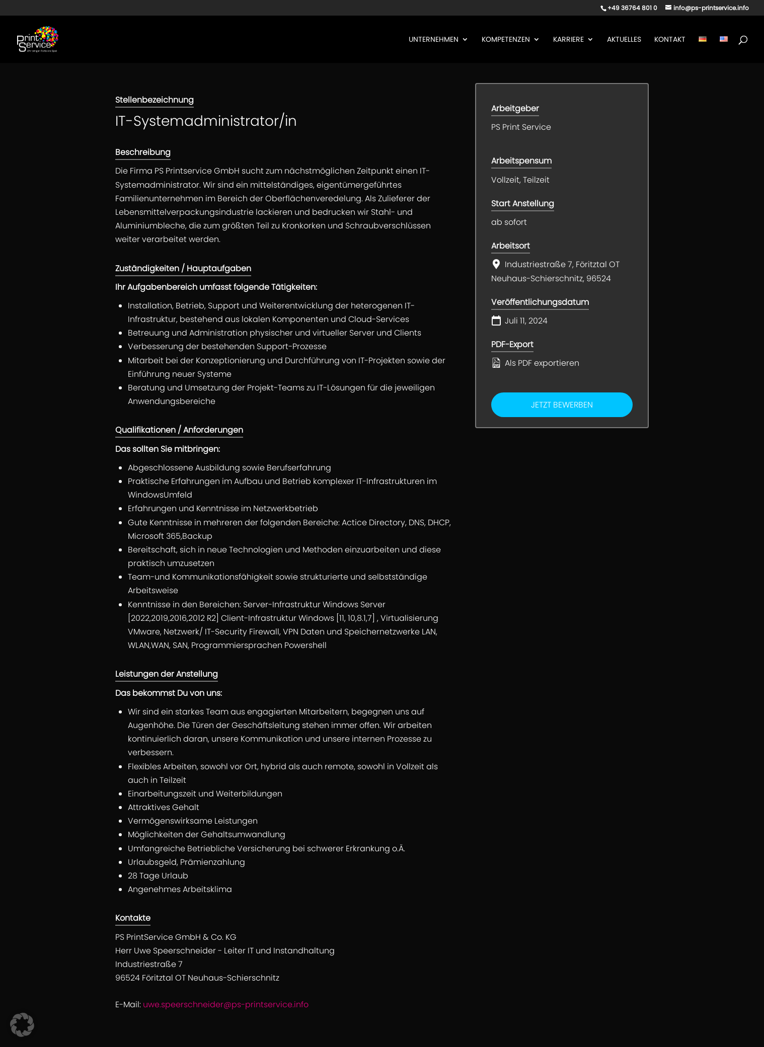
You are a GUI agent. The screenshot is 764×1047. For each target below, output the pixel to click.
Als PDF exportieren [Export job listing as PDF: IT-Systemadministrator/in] (535, 363)
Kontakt (669, 40)
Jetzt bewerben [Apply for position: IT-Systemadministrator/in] (562, 405)
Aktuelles (624, 40)
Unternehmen (434, 40)
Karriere (568, 40)
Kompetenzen (506, 40)
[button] (22, 1025)
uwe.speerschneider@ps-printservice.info (226, 1004)
